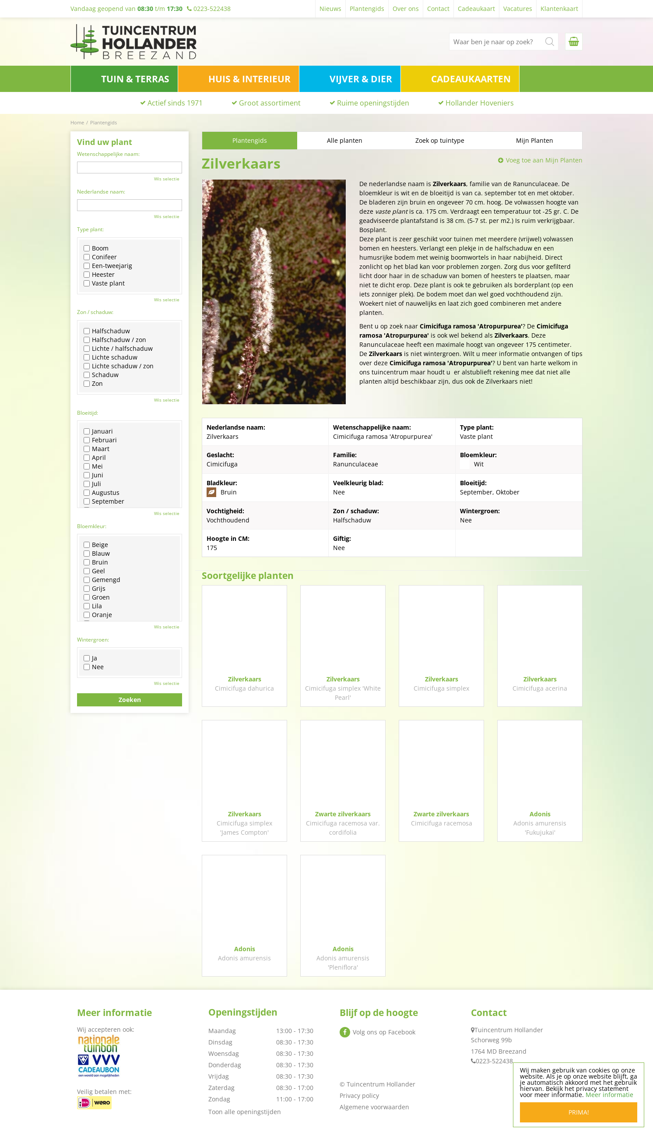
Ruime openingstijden (373, 103)
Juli (92, 484)
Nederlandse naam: (101, 191)
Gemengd (102, 580)
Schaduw (101, 375)
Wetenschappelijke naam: (108, 154)
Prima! (579, 1112)
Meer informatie (609, 1094)
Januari (98, 431)
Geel (94, 571)
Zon (93, 384)
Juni (93, 475)
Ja (90, 658)
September (104, 501)
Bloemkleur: (91, 526)
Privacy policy (359, 1095)
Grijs (94, 589)
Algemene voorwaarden (374, 1107)
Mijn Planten (534, 140)
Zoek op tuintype (439, 140)
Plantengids (249, 140)
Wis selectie (166, 179)
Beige (96, 545)
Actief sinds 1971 (175, 103)
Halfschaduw (107, 331)
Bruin (96, 562)
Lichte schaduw (110, 357)
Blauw (97, 553)
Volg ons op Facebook (384, 1032)
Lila (93, 606)
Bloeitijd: (87, 412)
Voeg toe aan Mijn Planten (544, 160)
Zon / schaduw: (95, 312)
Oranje (98, 615)
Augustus (101, 493)
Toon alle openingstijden (244, 1112)
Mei (93, 466)
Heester (99, 275)
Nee (94, 667)
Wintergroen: (93, 639)
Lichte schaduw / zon (119, 366)
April (95, 458)
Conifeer (100, 257)
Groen (97, 597)
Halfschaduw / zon (115, 340)
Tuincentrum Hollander (508, 1030)
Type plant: (90, 229)
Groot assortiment (270, 103)
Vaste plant (104, 283)
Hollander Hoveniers (480, 103)
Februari (100, 440)
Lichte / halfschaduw (118, 349)
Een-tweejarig (108, 266)
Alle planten (344, 140)
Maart (96, 449)
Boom (96, 248)
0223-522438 (494, 1061)
